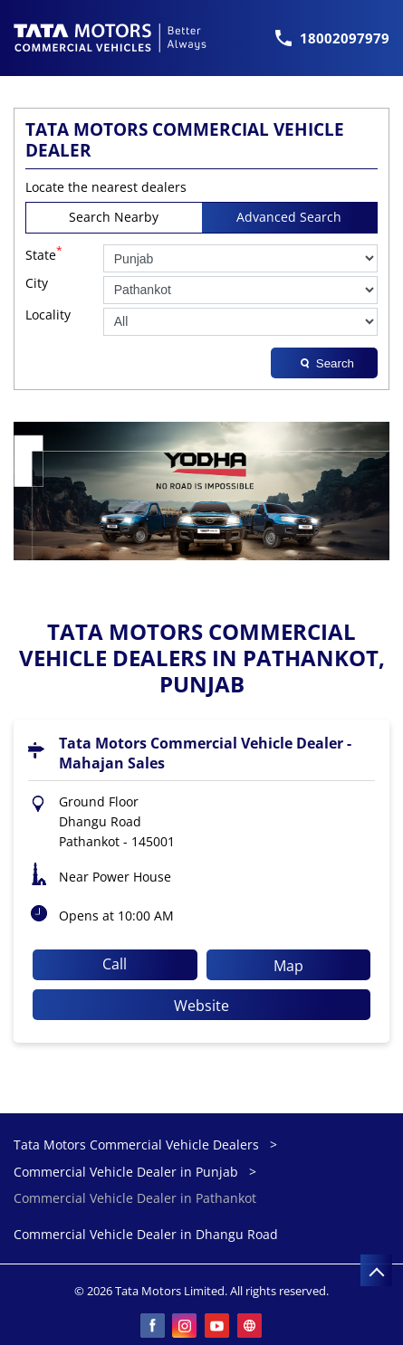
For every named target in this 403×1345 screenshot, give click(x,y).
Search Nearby (113, 216)
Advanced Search (288, 216)
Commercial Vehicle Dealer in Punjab (126, 1171)
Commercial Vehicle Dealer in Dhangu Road (146, 1235)
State (43, 253)
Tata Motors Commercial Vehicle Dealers (138, 1144)
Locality (48, 315)
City (36, 283)
